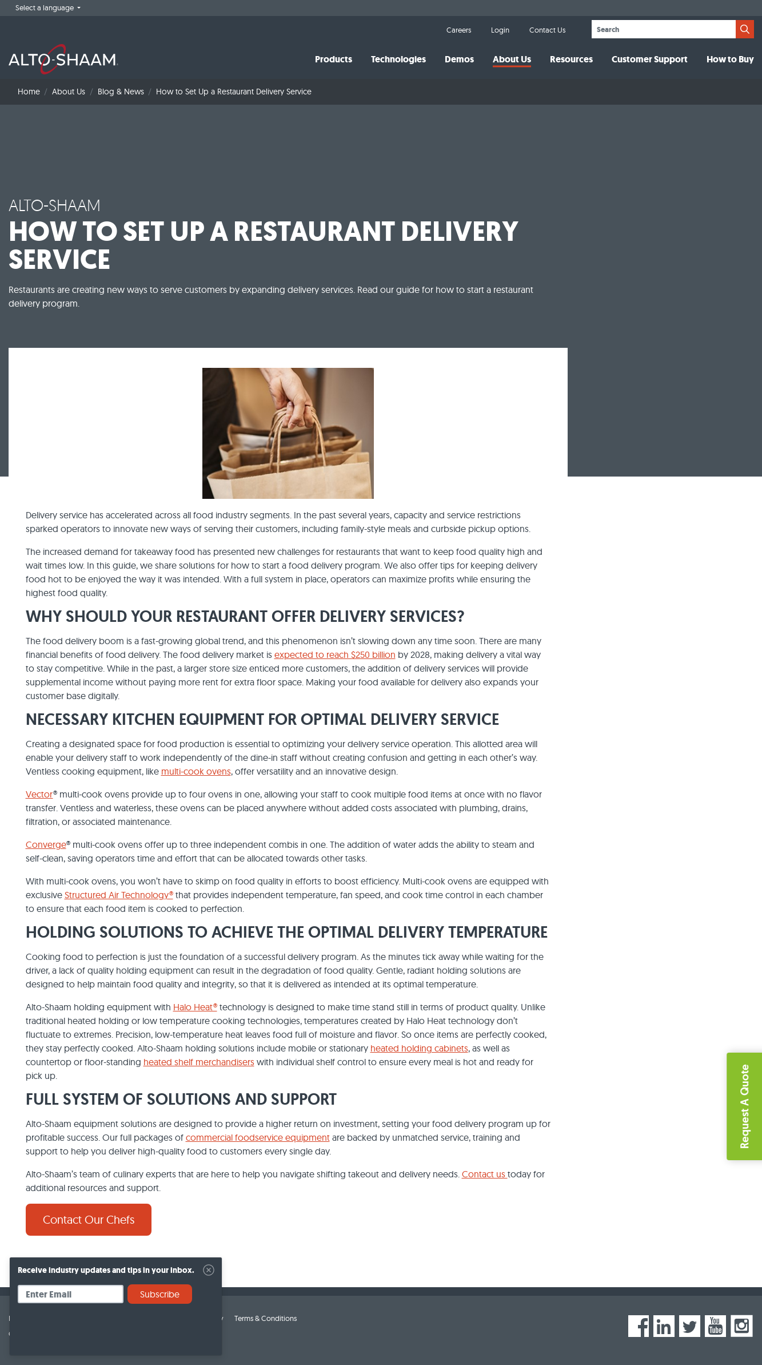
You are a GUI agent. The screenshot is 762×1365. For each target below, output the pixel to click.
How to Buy (730, 59)
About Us (512, 59)
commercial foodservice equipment (258, 1137)
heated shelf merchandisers (198, 1062)
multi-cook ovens (196, 771)
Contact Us (547, 29)
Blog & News (121, 91)
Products (333, 59)
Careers (458, 29)
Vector (39, 794)
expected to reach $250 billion (335, 654)
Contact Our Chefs (88, 1219)
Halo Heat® (195, 1007)
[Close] (208, 1270)
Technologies (398, 59)
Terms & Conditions (265, 1318)
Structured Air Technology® (119, 894)
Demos (459, 59)
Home (29, 91)
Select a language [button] (45, 7)
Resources (571, 59)
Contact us (485, 1174)
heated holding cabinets (419, 1048)
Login (500, 29)
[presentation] (105, 1333)
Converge (46, 844)
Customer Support (650, 59)
